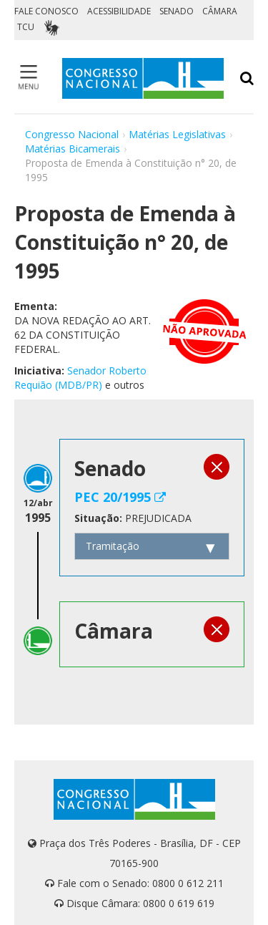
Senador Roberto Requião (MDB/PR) (80, 378)
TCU (25, 27)
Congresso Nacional (72, 134)
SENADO (176, 11)
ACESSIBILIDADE (119, 11)
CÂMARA (219, 11)
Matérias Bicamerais (72, 148)
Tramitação (112, 546)
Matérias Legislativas (177, 134)
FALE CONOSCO (46, 11)
